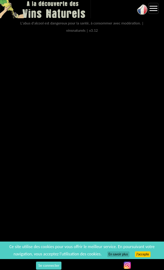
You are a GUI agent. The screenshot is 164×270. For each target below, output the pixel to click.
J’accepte (142, 254)
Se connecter (48, 265)
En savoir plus (118, 254)
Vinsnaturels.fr (45, 9)
